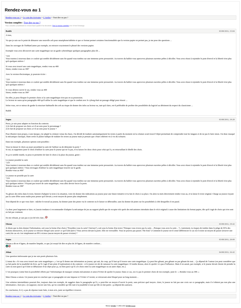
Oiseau (9, 224)
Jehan (8, 252)
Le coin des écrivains (32, 17)
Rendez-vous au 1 (23, 9)
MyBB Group (130, 306)
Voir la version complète (60, 26)
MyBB (113, 306)
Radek (9, 31)
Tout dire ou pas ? (32, 22)
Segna (8, 119)
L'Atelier (47, 17)
